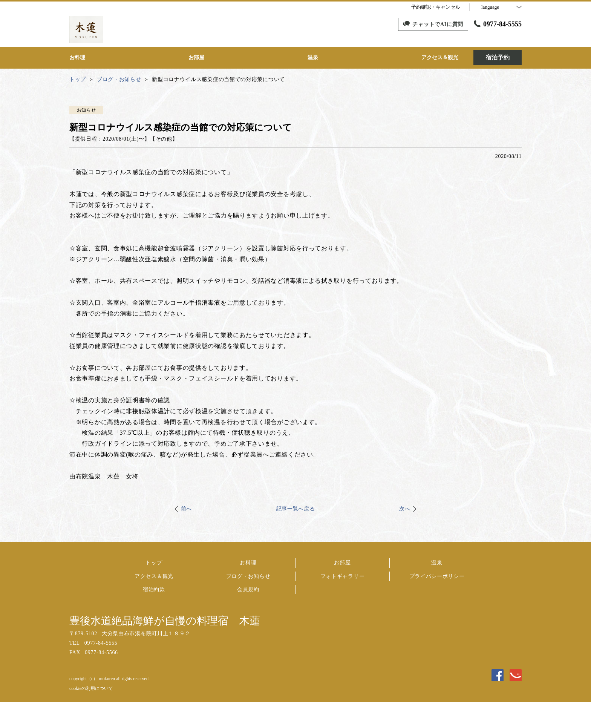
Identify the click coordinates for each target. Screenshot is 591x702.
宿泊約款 (154, 589)
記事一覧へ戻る (295, 509)
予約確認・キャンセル (435, 7)
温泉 (436, 563)
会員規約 (248, 589)
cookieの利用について (91, 688)
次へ (404, 509)
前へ (186, 509)
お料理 (248, 563)
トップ (153, 563)
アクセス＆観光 (154, 576)
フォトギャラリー (342, 576)
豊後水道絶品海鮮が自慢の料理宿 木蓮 (164, 621)
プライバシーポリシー (437, 576)
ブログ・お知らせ (248, 576)
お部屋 (342, 563)
